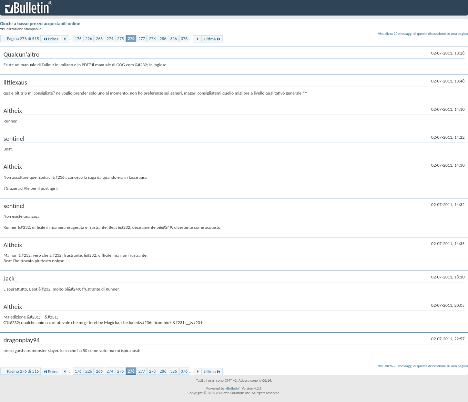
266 (99, 38)
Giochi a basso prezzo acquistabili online (40, 24)
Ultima (212, 38)
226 (88, 38)
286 (163, 38)
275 (120, 38)
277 (141, 38)
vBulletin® (233, 388)
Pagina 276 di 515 (23, 38)
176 (78, 38)
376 (184, 38)
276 (131, 38)
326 (173, 38)
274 (109, 38)
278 (152, 38)
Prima (51, 38)
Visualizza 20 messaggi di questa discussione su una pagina (423, 33)
